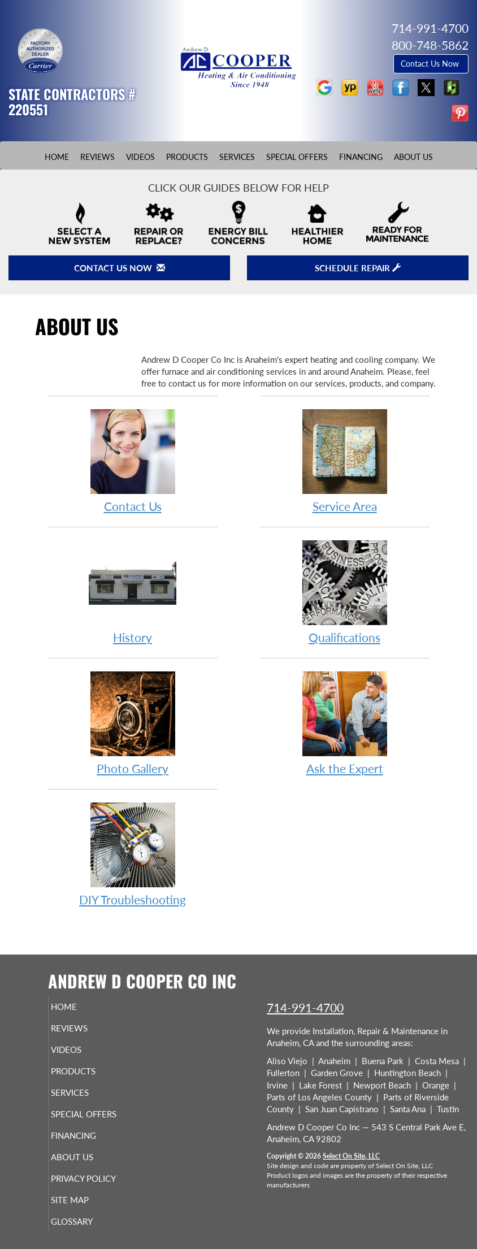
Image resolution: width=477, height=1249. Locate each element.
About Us (413, 157)
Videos (140, 157)
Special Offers (297, 157)
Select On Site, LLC (351, 1156)
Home (57, 157)
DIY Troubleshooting (133, 854)
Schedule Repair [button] (358, 268)
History (133, 591)
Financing (361, 157)
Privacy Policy (98, 1178)
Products (187, 157)
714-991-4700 (305, 1007)
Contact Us (133, 460)
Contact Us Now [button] (431, 63)
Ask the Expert (345, 722)
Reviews (97, 157)
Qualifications (345, 591)
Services (237, 157)
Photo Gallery (133, 722)
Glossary (86, 1221)
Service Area (345, 460)
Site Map (84, 1200)
